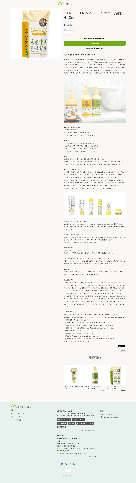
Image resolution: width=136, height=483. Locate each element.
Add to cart (95, 43)
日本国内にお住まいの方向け (95, 48)
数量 (65, 29)
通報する (123, 350)
